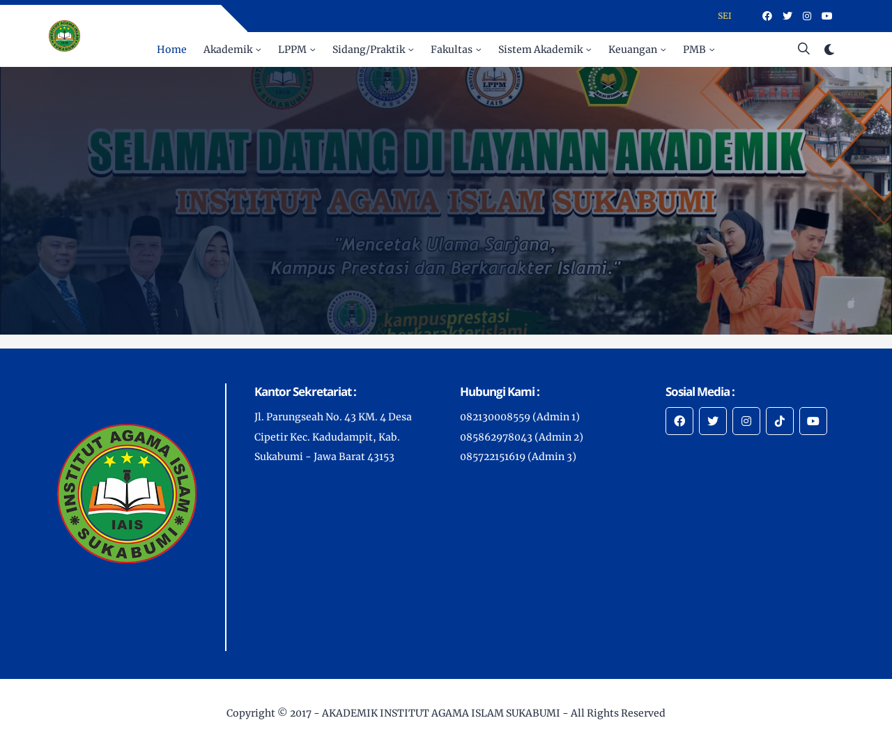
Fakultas (451, 49)
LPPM (292, 49)
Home (172, 49)
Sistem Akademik (540, 49)
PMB (694, 49)
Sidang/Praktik (368, 49)
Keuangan (632, 49)
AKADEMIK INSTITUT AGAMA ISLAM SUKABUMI (441, 713)
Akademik (227, 49)
